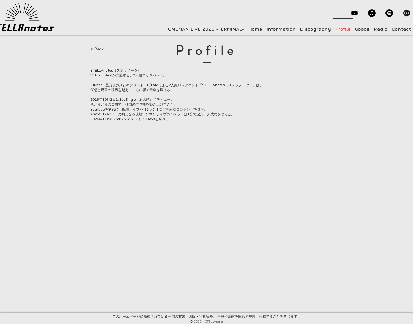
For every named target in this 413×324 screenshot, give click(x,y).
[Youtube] (354, 13)
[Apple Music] (372, 13)
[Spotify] (389, 13)
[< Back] (108, 49)
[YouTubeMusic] (406, 13)
